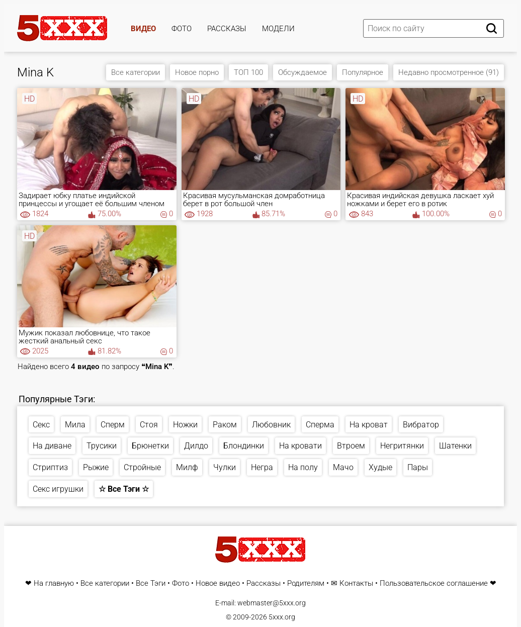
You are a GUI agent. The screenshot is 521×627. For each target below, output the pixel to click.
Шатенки (455, 446)
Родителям (305, 583)
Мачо (343, 467)
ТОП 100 (248, 72)
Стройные (142, 467)
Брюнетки (150, 446)
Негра (262, 467)
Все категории (135, 72)
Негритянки (402, 446)
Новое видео (218, 583)
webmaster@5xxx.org (271, 603)
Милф (187, 467)
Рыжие (96, 467)
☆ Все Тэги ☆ (124, 489)
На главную (54, 583)
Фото (181, 28)
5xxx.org (282, 617)
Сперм (113, 424)
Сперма (320, 424)
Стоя (149, 424)
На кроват (369, 424)
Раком (225, 424)
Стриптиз (50, 467)
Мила (75, 424)
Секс (41, 424)
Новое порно (197, 72)
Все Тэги (150, 583)
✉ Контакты (352, 583)
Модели (278, 28)
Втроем (351, 446)
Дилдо (196, 446)
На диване (52, 446)
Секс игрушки (58, 489)
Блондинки (243, 446)
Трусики (101, 446)
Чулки (224, 467)
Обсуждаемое (302, 72)
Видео (143, 28)
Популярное (362, 72)
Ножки (185, 424)
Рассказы (226, 28)
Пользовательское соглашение (434, 583)
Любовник (271, 424)
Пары (417, 467)
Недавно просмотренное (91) (448, 72)
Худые (380, 467)
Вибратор (421, 424)
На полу (303, 467)
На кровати (300, 446)
